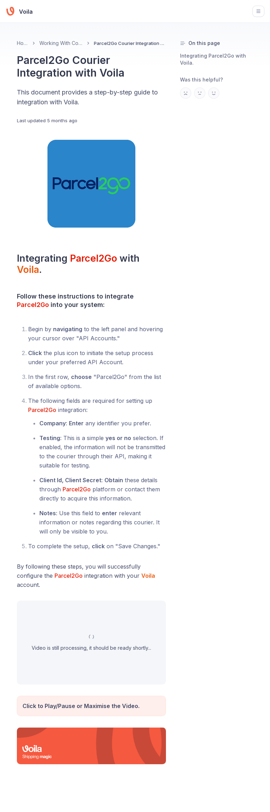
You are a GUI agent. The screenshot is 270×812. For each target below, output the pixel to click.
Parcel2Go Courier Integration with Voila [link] (130, 43)
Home (22, 43)
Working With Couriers (60, 43)
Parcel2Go (93, 258)
